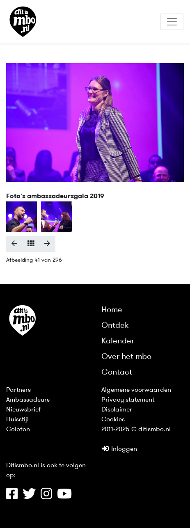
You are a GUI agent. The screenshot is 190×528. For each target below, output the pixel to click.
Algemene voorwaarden (136, 390)
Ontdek (115, 326)
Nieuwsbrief (23, 410)
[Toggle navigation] (171, 22)
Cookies (113, 419)
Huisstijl (17, 419)
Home (111, 310)
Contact (116, 372)
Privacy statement (127, 400)
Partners (18, 390)
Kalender (117, 341)
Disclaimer (116, 410)
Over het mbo (126, 357)
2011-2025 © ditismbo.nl (136, 429)
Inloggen (119, 449)
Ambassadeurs (28, 400)
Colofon (18, 429)
